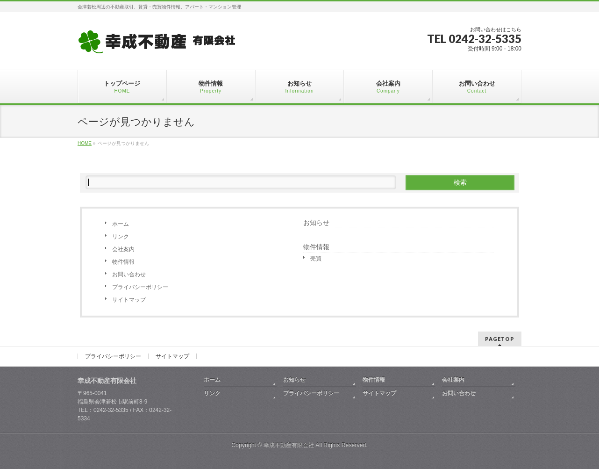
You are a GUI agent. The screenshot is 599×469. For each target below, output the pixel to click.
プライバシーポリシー (140, 287)
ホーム (120, 224)
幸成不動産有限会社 (289, 445)
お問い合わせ (129, 274)
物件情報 (123, 262)
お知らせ (316, 222)
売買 (315, 258)
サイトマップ (129, 299)
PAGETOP (499, 339)
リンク (120, 236)
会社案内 (123, 249)
